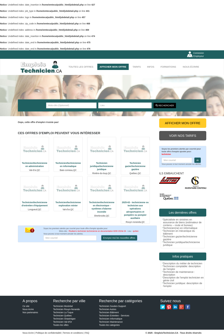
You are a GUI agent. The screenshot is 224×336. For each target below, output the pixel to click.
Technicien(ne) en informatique (180, 228)
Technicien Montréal (63, 306)
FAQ (87, 333)
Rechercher (165, 105)
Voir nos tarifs (182, 135)
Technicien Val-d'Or (62, 322)
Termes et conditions (73, 333)
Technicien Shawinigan (64, 318)
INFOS (150, 66)
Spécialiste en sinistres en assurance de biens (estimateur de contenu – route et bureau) (182, 222)
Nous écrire (191, 66)
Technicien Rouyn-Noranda (66, 309)
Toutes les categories (109, 325)
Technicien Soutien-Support (112, 306)
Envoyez (119, 238)
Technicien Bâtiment (109, 312)
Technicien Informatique (110, 318)
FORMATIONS (168, 66)
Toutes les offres (81, 66)
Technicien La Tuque (63, 312)
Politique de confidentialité (48, 333)
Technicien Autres (107, 309)
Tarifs (137, 66)
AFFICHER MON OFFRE (113, 66)
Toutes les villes (61, 325)
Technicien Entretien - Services (114, 315)
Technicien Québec (62, 315)
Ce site (26, 306)
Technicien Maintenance (111, 322)
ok (197, 160)
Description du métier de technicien (182, 263)
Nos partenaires (30, 312)
